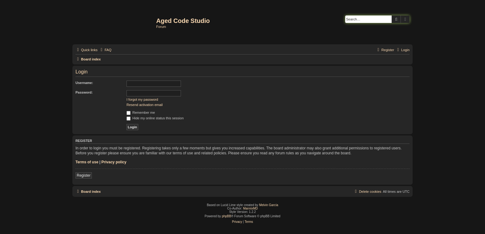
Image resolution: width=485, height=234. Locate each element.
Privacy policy (114, 162)
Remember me (141, 112)
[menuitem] (105, 50)
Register (84, 175)
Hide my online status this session (155, 118)
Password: (84, 92)
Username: (84, 83)
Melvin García (268, 205)
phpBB (226, 216)
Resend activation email (145, 105)
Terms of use (86, 162)
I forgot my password (142, 99)
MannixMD (250, 208)
